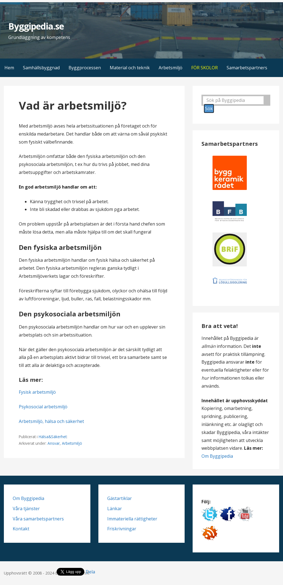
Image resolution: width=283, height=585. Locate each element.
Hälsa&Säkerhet (53, 436)
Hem (9, 68)
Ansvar (54, 443)
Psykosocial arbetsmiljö (43, 407)
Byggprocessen (85, 68)
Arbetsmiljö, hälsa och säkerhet (51, 421)
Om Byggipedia (217, 456)
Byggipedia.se (36, 26)
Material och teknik (130, 68)
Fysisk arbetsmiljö (37, 392)
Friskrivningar (121, 529)
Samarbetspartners (247, 68)
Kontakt (21, 529)
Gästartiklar (119, 498)
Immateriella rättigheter (132, 519)
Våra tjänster (26, 508)
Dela (90, 572)
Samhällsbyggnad (41, 68)
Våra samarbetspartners (38, 519)
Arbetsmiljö (170, 68)
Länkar (114, 508)
